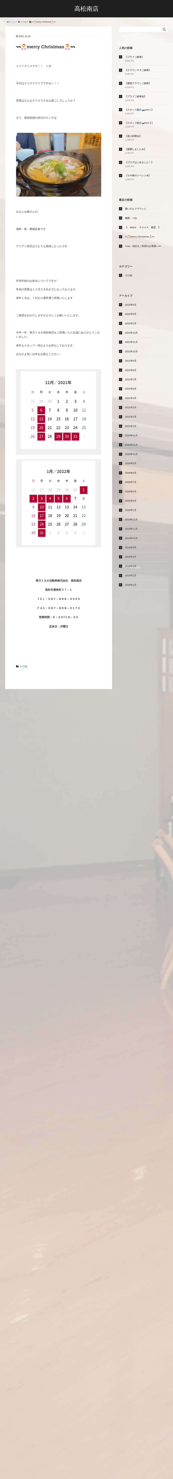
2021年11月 (131, 342)
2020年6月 (130, 491)
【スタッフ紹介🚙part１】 (139, 109)
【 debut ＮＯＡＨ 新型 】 (142, 227)
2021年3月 (130, 407)
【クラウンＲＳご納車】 (138, 70)
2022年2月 (130, 323)
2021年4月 (130, 398)
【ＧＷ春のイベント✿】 (138, 175)
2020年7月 (130, 482)
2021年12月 (131, 332)
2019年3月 (130, 566)
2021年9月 (130, 360)
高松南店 (86, 8)
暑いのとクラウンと (135, 208)
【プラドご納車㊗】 (135, 96)
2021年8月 (130, 370)
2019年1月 (130, 585)
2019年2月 (130, 575)
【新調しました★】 (135, 149)
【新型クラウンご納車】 (138, 83)
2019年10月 (131, 538)
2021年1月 (130, 426)
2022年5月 (130, 314)
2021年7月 (130, 379)
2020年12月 (131, 435)
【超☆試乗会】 (133, 136)
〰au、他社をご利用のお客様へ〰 (143, 246)
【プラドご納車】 (134, 57)
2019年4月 (130, 556)
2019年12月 (131, 519)
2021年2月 (130, 416)
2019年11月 (131, 528)
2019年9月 (130, 547)
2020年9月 (130, 463)
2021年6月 (130, 388)
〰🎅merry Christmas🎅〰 (139, 236)
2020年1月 (130, 510)
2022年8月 (130, 304)
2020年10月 (131, 454)
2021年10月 (131, 351)
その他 (23, 666)
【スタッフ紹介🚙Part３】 (139, 123)
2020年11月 (131, 444)
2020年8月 (130, 472)
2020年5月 (130, 500)
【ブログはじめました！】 (139, 162)
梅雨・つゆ (131, 218)
